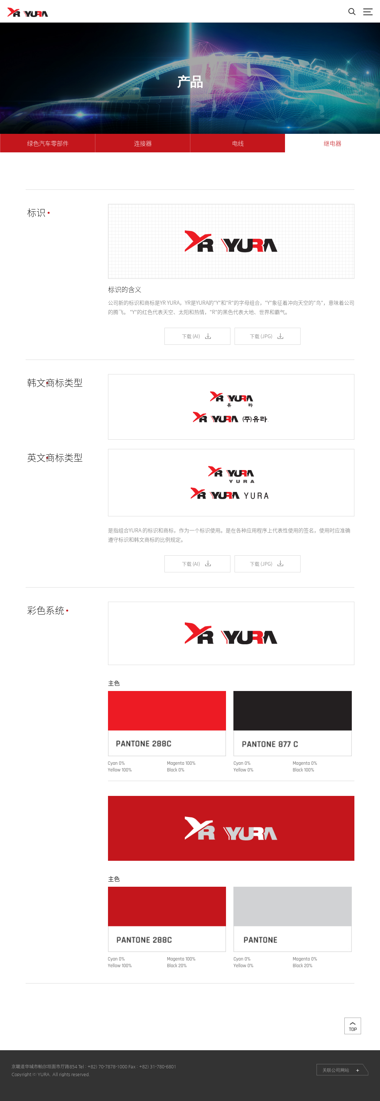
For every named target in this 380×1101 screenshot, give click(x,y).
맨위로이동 (352, 1026)
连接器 (143, 143)
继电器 (332, 143)
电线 (238, 143)
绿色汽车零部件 (48, 143)
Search (352, 11)
